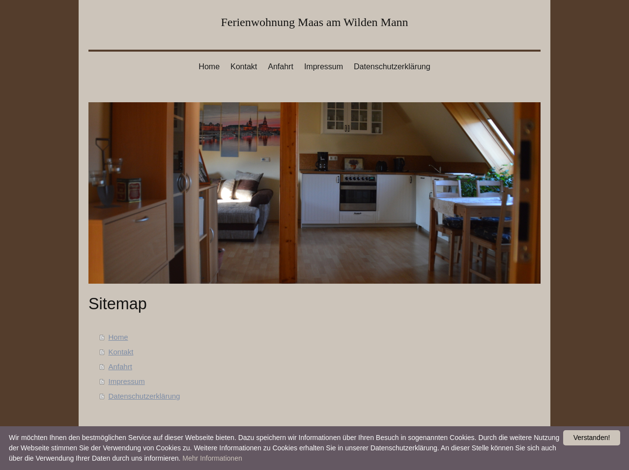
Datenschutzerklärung (144, 396)
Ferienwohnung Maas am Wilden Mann (314, 22)
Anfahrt (120, 366)
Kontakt (121, 352)
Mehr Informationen (212, 458)
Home (118, 337)
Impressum (127, 381)
